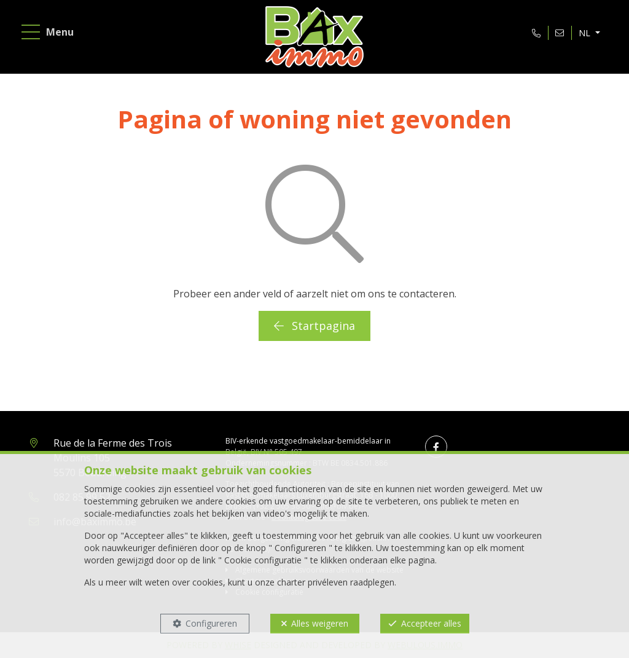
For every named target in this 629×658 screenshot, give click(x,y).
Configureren (211, 623)
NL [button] (586, 33)
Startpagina (314, 325)
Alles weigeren (319, 623)
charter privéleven (312, 582)
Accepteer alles (431, 623)
